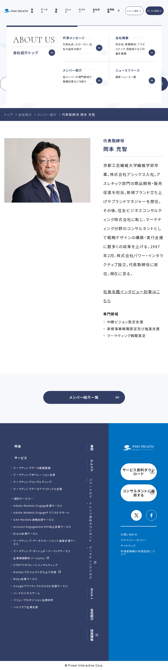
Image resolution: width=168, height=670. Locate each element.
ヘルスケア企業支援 (25, 607)
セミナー (92, 593)
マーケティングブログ (90, 562)
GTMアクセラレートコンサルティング (35, 565)
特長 (17, 446)
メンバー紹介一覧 (84, 397)
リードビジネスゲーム (26, 593)
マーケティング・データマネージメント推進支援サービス (44, 542)
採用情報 (92, 635)
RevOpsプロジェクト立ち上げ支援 (34, 572)
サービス (44, 10)
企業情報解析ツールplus (29, 558)
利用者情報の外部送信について (137, 552)
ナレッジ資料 (133, 11)
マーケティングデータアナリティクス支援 (37, 489)
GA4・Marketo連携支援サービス (33, 519)
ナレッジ (68, 10)
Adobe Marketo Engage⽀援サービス (37, 505)
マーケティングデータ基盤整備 (32, 468)
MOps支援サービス (25, 579)
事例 (92, 447)
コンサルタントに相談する (127, 84)
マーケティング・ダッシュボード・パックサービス (42, 551)
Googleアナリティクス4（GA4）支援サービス (40, 586)
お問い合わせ (129, 534)
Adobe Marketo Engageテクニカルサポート (41, 512)
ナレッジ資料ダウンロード (90, 522)
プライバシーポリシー (134, 540)
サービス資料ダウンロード (40, 84)
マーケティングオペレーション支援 (34, 474)
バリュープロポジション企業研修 (33, 600)
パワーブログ (90, 488)
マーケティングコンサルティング (32, 482)
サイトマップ (128, 545)
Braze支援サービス (25, 533)
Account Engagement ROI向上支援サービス (42, 526)
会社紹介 (96, 10)
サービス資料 (153, 11)
